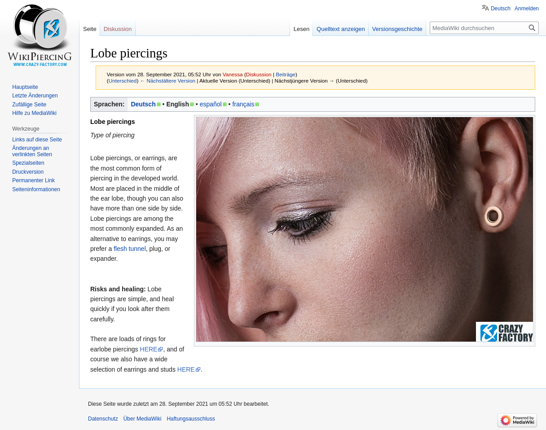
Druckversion (28, 172)
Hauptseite (25, 87)
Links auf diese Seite (37, 139)
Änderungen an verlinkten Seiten (32, 151)
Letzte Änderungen (34, 95)
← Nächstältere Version (167, 80)
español (211, 104)
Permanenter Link (33, 180)
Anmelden (527, 8)
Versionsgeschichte (397, 29)
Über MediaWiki (142, 419)
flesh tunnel (130, 248)
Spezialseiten (28, 163)
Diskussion (259, 74)
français (243, 104)
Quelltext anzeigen (341, 29)
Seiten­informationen (36, 189)
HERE (149, 349)
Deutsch (143, 104)
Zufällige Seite (29, 104)
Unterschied (123, 80)
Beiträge (285, 74)
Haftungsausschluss (191, 419)
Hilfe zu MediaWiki (34, 113)
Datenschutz (103, 419)
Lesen (301, 29)
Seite (90, 29)
